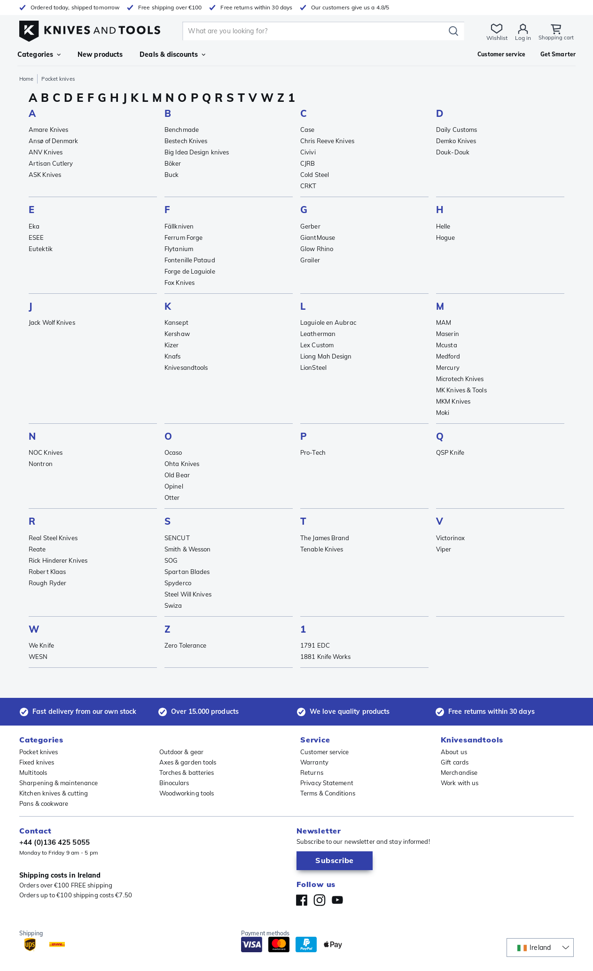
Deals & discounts (172, 54)
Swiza (173, 605)
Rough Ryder (47, 583)
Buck (171, 174)
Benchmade (181, 129)
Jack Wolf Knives (52, 322)
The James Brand (325, 538)
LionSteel (313, 367)
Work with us (459, 783)
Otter (172, 497)
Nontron (41, 463)
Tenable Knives (321, 549)
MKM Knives (453, 401)
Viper (444, 549)
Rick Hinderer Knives (58, 560)
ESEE (36, 237)
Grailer (310, 260)
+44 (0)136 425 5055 (54, 842)
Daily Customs (456, 129)
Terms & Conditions (327, 793)
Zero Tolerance (185, 645)
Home (26, 79)
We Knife (41, 645)
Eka (34, 226)
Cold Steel (314, 174)
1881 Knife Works (325, 656)
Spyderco (177, 583)
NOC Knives (45, 452)
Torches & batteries (186, 772)
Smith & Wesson (187, 549)
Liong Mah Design (326, 356)
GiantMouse (317, 237)
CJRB (307, 163)
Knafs (172, 356)
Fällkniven (179, 226)
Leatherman (318, 333)
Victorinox (450, 538)
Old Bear (177, 475)
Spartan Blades (187, 571)
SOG (171, 560)
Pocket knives (38, 752)
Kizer (171, 345)
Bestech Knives (185, 141)
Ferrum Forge (183, 237)
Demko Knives (456, 141)
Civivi (308, 152)
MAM (443, 322)
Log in (523, 37)
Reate (37, 549)
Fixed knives (36, 762)
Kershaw (177, 333)
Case (307, 129)
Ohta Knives (181, 463)
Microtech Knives (460, 378)
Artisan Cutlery (51, 163)
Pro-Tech (313, 452)
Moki (442, 412)
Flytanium (178, 248)
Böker (172, 163)
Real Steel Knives (53, 538)
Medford (448, 356)
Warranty (314, 762)
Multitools (33, 772)
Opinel (173, 486)
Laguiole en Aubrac (328, 322)
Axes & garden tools (188, 762)
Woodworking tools (186, 793)
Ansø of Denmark (53, 141)
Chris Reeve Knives (327, 141)
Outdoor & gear (181, 752)
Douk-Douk (452, 152)
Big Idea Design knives (196, 152)
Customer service (324, 752)
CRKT (308, 186)
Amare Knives (48, 129)
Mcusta (446, 345)
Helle (443, 226)
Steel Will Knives (187, 594)
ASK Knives (45, 174)
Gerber (310, 226)
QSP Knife (450, 452)
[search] (315, 31)
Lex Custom (317, 345)
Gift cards (454, 762)
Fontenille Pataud (189, 260)
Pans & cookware (44, 803)
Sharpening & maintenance (58, 783)
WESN (38, 656)
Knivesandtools (186, 367)
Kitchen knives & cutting (53, 793)
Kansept (176, 322)
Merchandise (459, 772)
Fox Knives (179, 282)
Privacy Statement (326, 783)
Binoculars (174, 783)
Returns (311, 772)
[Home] (89, 28)
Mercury (448, 367)
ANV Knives (45, 152)
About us (454, 752)
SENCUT (177, 538)
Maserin (447, 333)
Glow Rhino (316, 248)
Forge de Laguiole (189, 271)
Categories (39, 54)
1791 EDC (315, 645)
